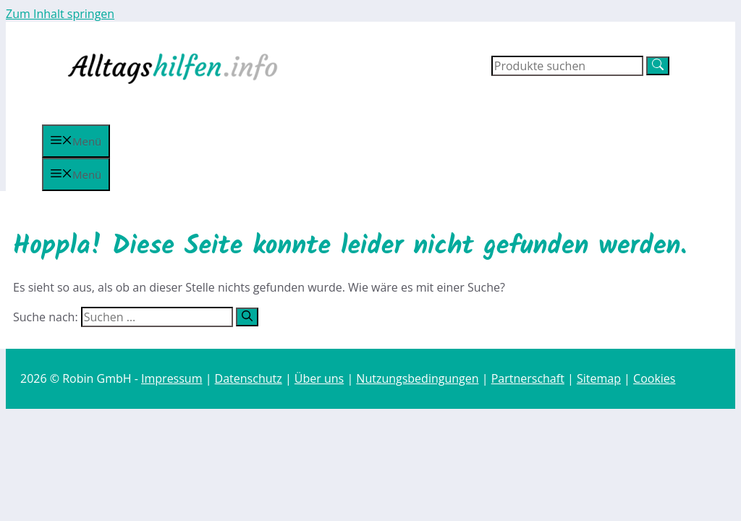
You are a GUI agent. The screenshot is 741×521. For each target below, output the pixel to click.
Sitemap (599, 378)
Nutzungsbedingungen (417, 378)
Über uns (319, 378)
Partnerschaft (527, 378)
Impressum (171, 378)
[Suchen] (247, 317)
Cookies (654, 378)
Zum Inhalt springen (60, 14)
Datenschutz (248, 378)
